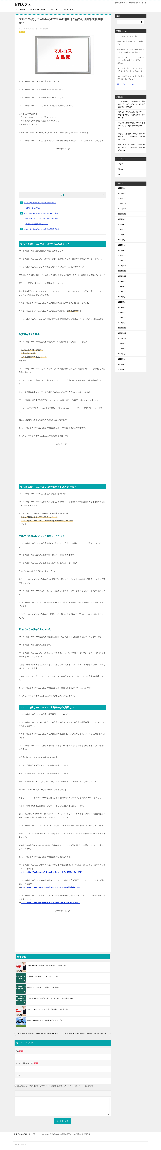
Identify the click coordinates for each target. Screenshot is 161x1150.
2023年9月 (122, 343)
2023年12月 (122, 328)
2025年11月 (122, 209)
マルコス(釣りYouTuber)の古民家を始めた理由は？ (42, 213)
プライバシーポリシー (37, 9)
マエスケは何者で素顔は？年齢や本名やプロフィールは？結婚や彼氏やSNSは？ (131, 125)
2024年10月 (122, 276)
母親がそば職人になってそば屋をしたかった (41, 218)
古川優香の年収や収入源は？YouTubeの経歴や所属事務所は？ (46, 965)
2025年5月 (122, 240)
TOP (21, 1134)
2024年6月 (122, 297)
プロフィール (54, 9)
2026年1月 (122, 198)
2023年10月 (122, 338)
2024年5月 (122, 302)
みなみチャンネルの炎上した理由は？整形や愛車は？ (44, 987)
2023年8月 (122, 349)
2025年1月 (122, 260)
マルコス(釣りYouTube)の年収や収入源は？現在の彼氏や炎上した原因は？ (87, 1033)
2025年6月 (122, 235)
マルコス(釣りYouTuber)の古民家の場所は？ (40, 203)
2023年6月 (122, 359)
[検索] (130, 22)
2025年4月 (122, 245)
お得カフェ (23, 3)
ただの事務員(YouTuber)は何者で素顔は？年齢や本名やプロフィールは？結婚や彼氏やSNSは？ (131, 104)
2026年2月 (122, 193)
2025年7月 (122, 229)
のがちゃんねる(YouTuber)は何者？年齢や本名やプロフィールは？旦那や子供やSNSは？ (131, 136)
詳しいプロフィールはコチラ (127, 84)
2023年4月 (122, 369)
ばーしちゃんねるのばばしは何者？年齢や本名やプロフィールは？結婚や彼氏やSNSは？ (131, 147)
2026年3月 (122, 188)
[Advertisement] (62, 166)
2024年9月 (122, 281)
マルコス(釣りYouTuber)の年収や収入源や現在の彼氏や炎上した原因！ (50, 903)
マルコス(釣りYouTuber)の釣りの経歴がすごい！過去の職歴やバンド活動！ (52, 872)
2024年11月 (122, 271)
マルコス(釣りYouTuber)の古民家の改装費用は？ (41, 229)
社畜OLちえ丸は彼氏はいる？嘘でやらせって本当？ (43, 976)
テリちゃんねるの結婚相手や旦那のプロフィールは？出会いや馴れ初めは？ (51, 998)
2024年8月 (122, 286)
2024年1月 (122, 323)
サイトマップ (68, 9)
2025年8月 (122, 224)
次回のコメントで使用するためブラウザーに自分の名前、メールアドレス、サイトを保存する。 (56, 1086)
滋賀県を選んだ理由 (32, 208)
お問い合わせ (20, 9)
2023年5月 (122, 364)
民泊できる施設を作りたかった (36, 224)
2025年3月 (122, 250)
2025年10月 (122, 214)
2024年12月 (122, 266)
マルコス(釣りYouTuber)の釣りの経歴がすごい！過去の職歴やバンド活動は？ (40, 1033)
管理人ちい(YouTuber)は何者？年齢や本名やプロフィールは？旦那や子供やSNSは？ (131, 115)
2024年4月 (122, 307)
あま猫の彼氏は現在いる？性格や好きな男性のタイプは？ (45, 1020)
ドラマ (22, 32)
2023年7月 (122, 354)
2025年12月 (122, 203)
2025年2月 (122, 255)
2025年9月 (122, 219)
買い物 (120, 169)
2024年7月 (122, 292)
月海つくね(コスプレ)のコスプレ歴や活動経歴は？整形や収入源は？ (48, 1009)
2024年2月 (122, 317)
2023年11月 (122, 333)
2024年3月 (122, 312)
